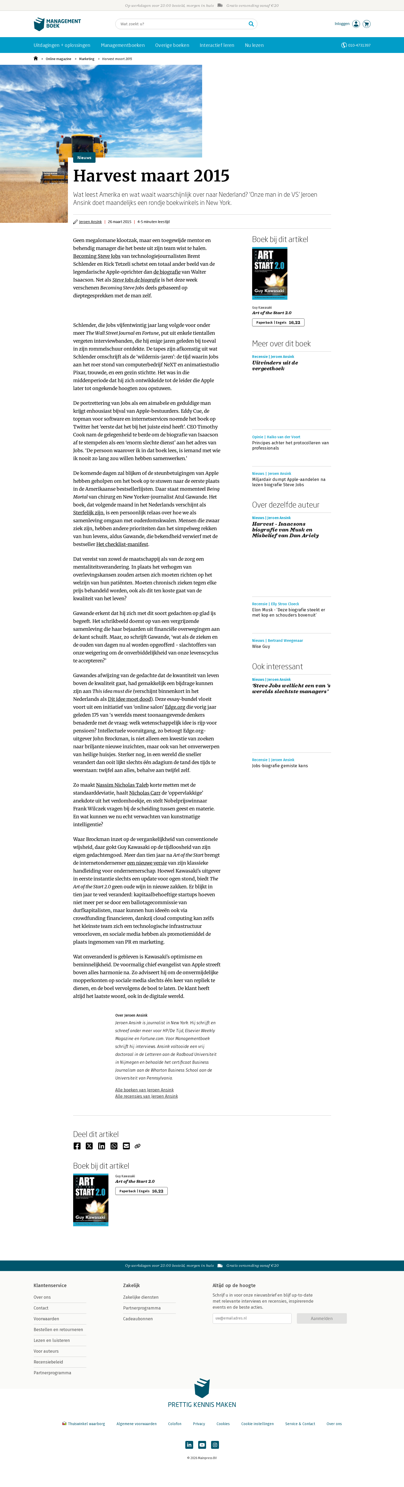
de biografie (167, 272)
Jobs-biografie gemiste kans (280, 765)
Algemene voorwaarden (137, 1424)
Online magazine (58, 59)
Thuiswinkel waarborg (84, 1424)
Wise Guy (261, 646)
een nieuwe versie (147, 863)
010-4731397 (359, 45)
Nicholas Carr (145, 793)
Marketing (86, 59)
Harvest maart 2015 (117, 59)
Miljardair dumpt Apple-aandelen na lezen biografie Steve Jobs (289, 482)
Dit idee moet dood (129, 699)
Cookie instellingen (257, 1424)
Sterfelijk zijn (88, 513)
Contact (41, 1308)
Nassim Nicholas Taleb (122, 785)
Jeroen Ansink (90, 221)
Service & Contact (300, 1424)
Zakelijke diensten (141, 1297)
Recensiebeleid (48, 1362)
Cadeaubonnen (138, 1318)
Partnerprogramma (52, 1372)
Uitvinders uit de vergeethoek (275, 366)
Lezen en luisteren (52, 1340)
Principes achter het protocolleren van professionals (290, 445)
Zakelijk (131, 1285)
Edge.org (175, 707)
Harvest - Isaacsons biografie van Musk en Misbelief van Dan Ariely (285, 530)
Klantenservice (50, 1285)
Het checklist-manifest (122, 544)
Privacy (199, 1424)
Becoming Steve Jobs (97, 256)
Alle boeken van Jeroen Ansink (144, 1089)
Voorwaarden (46, 1318)
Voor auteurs (46, 1351)
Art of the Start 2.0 (271, 313)
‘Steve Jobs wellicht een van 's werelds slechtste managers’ (291, 689)
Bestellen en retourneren (58, 1329)
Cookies (223, 1424)
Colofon (174, 1424)
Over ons (42, 1297)
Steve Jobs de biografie (136, 280)
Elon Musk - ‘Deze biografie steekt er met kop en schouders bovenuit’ (288, 612)
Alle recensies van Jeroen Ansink (146, 1096)
